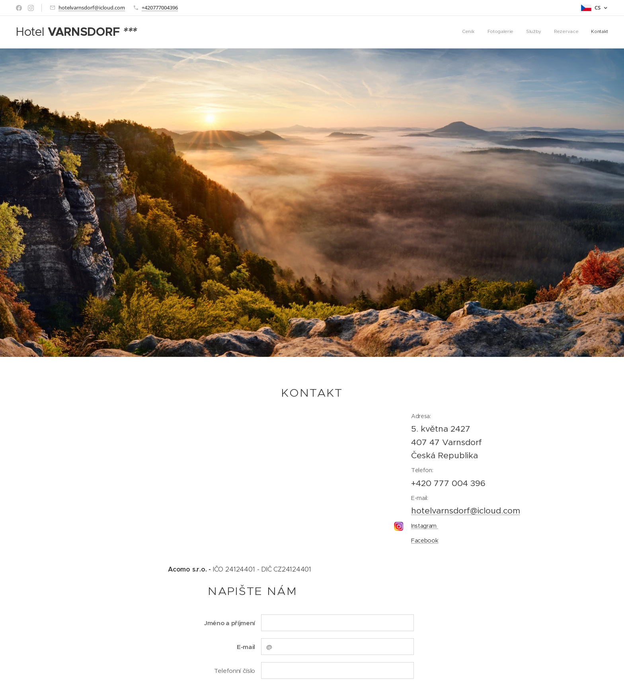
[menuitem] (559, 32)
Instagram (424, 525)
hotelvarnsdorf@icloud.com (91, 7)
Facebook (424, 540)
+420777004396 (160, 7)
